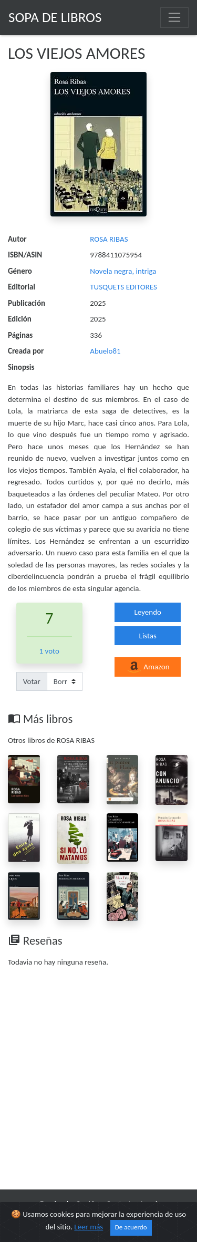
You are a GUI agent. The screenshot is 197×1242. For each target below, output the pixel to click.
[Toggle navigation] (174, 17)
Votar (31, 681)
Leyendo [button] (147, 612)
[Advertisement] (98, 1080)
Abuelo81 (105, 351)
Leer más (88, 1226)
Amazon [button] (148, 667)
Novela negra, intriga (123, 271)
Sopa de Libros (54, 17)
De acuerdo (131, 1227)
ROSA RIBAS (109, 239)
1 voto (49, 651)
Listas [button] (148, 635)
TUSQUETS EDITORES (123, 287)
